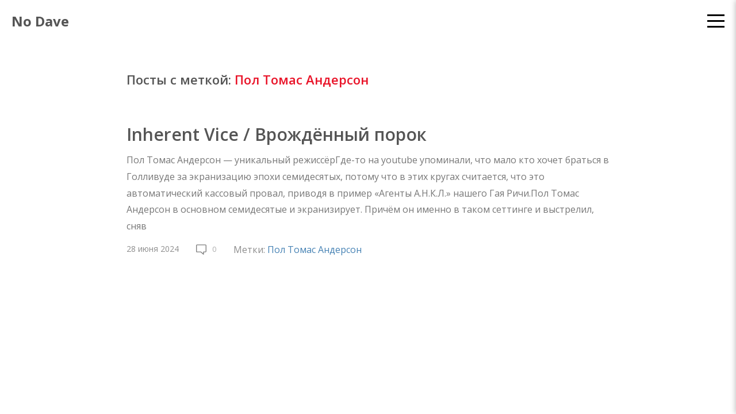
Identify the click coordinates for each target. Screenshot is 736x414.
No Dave (40, 21)
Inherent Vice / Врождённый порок (276, 134)
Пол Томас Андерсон (314, 249)
